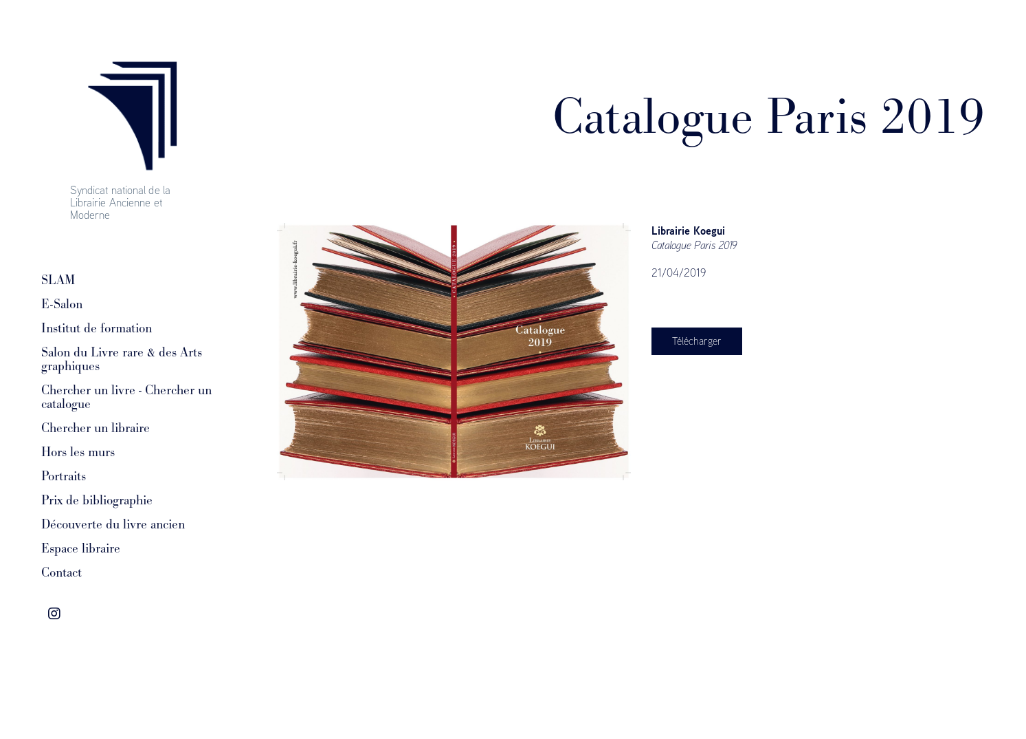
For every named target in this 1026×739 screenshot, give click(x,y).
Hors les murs (78, 452)
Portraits (63, 476)
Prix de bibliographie (97, 500)
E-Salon (61, 304)
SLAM (58, 280)
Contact (61, 572)
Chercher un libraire (95, 428)
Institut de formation (96, 328)
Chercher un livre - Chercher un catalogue (126, 397)
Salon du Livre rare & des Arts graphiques (121, 359)
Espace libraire (80, 548)
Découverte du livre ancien (113, 524)
